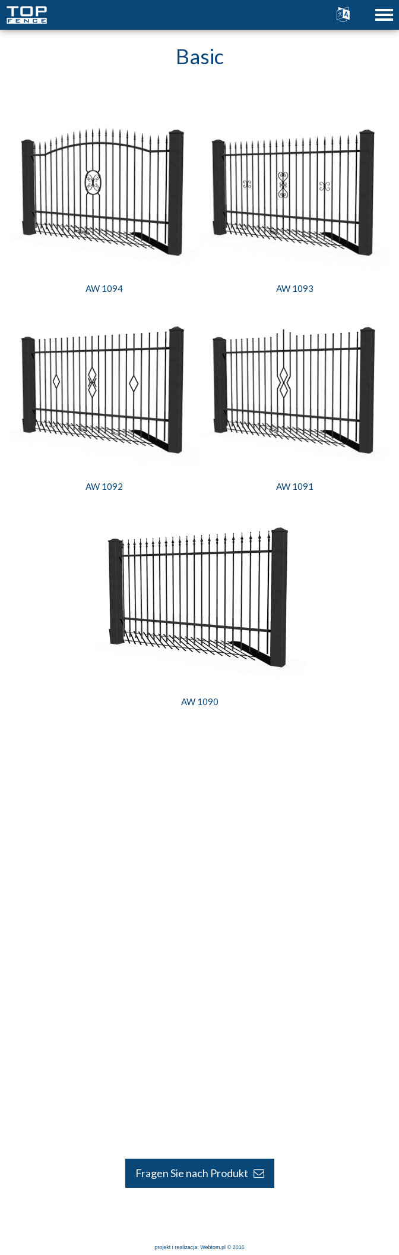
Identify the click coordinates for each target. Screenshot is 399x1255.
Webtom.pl (213, 1247)
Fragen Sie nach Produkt (199, 1172)
